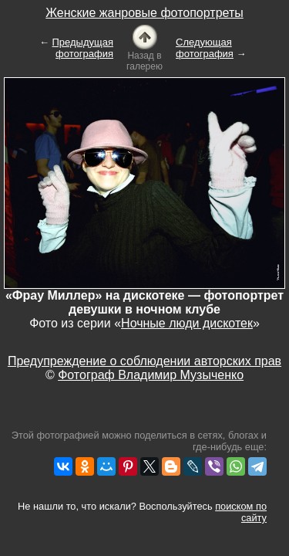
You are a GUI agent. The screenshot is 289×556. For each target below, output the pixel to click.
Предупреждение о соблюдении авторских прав (144, 361)
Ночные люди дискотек (187, 323)
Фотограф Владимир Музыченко (151, 374)
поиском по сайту (241, 512)
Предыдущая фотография (83, 47)
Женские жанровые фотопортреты (144, 12)
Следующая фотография (205, 47)
